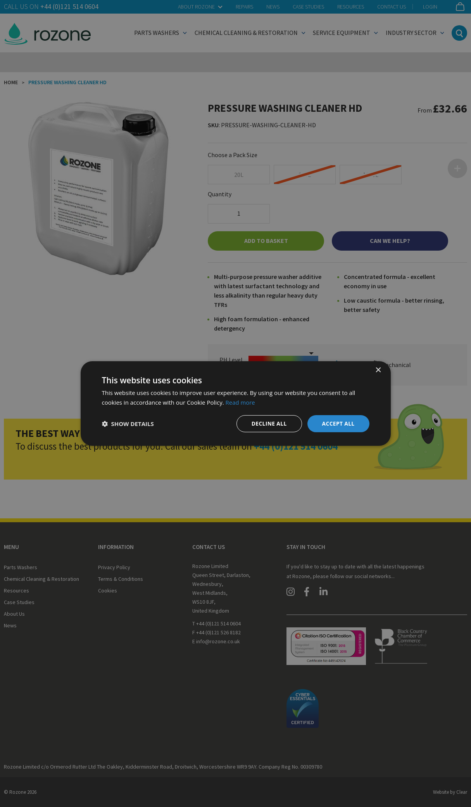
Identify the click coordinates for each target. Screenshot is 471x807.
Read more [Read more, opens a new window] (240, 402)
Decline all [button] (268, 423)
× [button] (378, 370)
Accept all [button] (337, 423)
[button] (128, 423)
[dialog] (235, 403)
